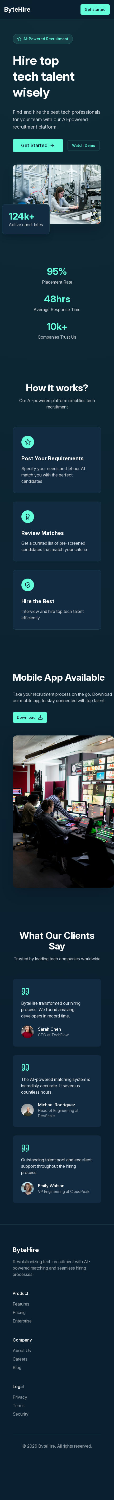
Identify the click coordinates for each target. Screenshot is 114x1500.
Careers (20, 1359)
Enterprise (22, 1321)
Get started (95, 9)
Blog (17, 1367)
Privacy (20, 1397)
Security (20, 1414)
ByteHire (17, 9)
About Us (22, 1350)
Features (21, 1304)
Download (30, 717)
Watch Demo (83, 145)
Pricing (19, 1312)
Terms (19, 1405)
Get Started (38, 145)
